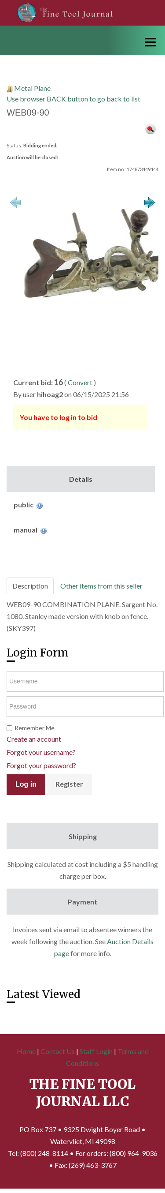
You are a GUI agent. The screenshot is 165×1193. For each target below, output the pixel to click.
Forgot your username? (41, 752)
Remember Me (35, 728)
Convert (80, 382)
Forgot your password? (41, 765)
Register (69, 784)
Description (30, 585)
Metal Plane (32, 88)
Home (26, 1051)
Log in (26, 784)
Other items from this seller (101, 585)
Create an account (34, 739)
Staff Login (96, 1051)
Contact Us (57, 1051)
